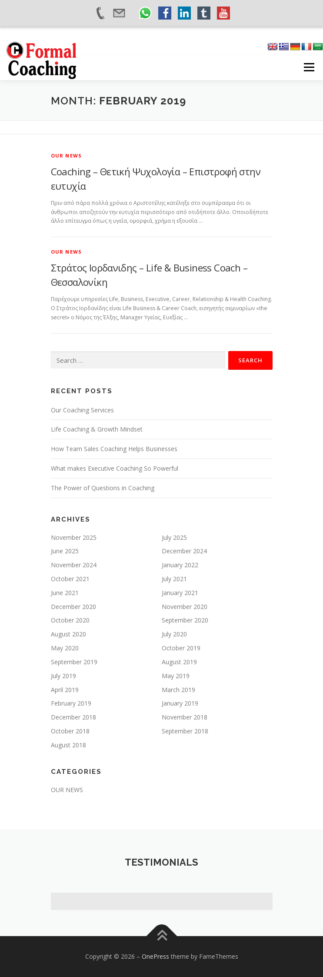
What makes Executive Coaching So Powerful (114, 468)
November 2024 (74, 565)
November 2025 (74, 537)
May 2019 (176, 676)
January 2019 (180, 703)
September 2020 (185, 620)
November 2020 (184, 606)
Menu (308, 67)
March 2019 (178, 690)
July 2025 (174, 537)
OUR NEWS (66, 155)
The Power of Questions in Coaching (102, 488)
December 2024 (184, 551)
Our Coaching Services (82, 410)
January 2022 (180, 565)
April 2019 (65, 690)
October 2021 (70, 579)
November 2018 (184, 717)
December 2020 (73, 606)
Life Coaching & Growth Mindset (97, 429)
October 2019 (181, 648)
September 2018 (185, 731)
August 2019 (179, 662)
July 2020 (174, 634)
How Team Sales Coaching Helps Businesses (114, 449)
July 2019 (63, 676)
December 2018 (73, 717)
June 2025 (65, 551)
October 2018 (70, 731)
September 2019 (74, 662)
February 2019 (71, 703)
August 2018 (68, 745)
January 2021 (180, 593)
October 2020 (70, 620)
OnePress (155, 956)
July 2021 (174, 579)
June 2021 (65, 593)
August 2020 (68, 634)
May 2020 (65, 648)
